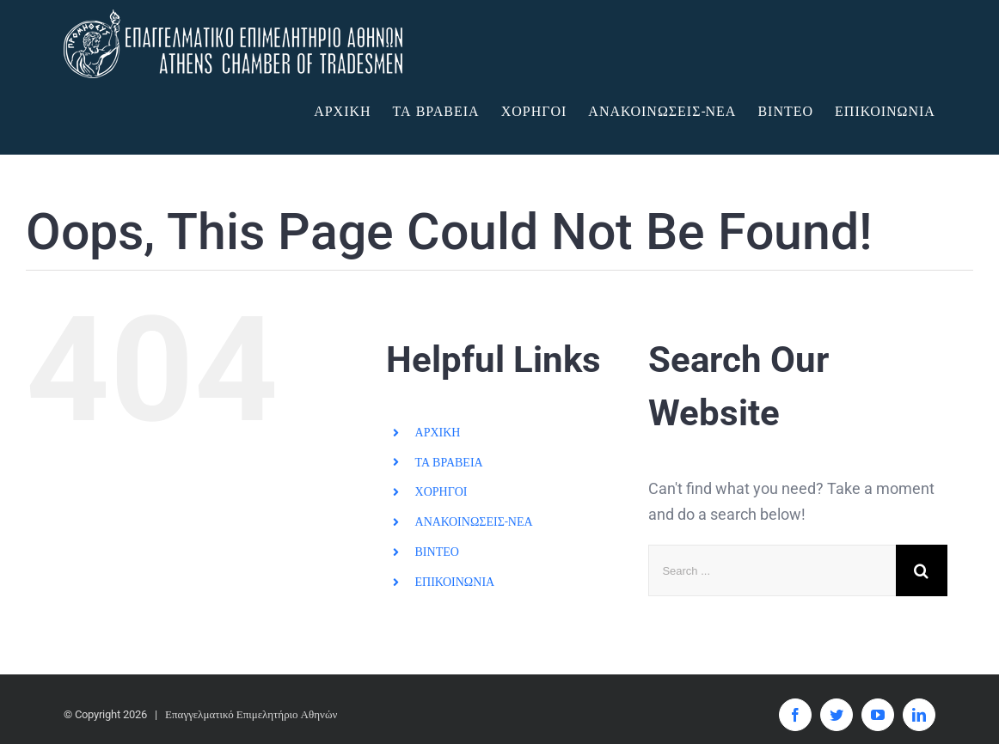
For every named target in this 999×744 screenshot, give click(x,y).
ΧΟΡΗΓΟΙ (441, 491)
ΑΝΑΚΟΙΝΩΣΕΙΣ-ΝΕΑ (474, 521)
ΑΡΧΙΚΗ (438, 432)
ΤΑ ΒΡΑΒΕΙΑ (449, 462)
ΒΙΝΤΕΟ (437, 551)
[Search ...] (771, 570)
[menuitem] (353, 111)
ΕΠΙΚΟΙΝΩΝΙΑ (455, 581)
